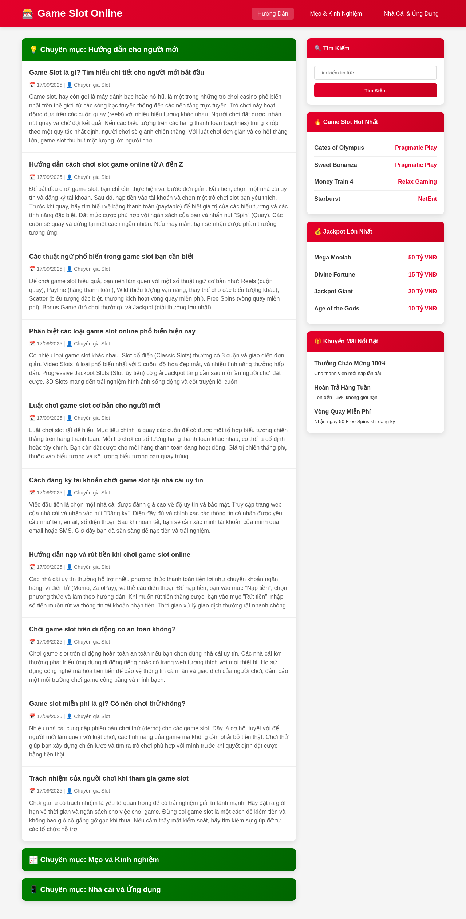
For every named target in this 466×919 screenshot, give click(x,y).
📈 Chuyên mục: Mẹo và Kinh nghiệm (94, 860)
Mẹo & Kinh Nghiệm (336, 14)
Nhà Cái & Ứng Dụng (411, 14)
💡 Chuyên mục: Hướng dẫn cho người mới (103, 50)
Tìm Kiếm (375, 90)
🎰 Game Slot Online (72, 13)
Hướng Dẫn (272, 14)
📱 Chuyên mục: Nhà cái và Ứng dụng (95, 889)
